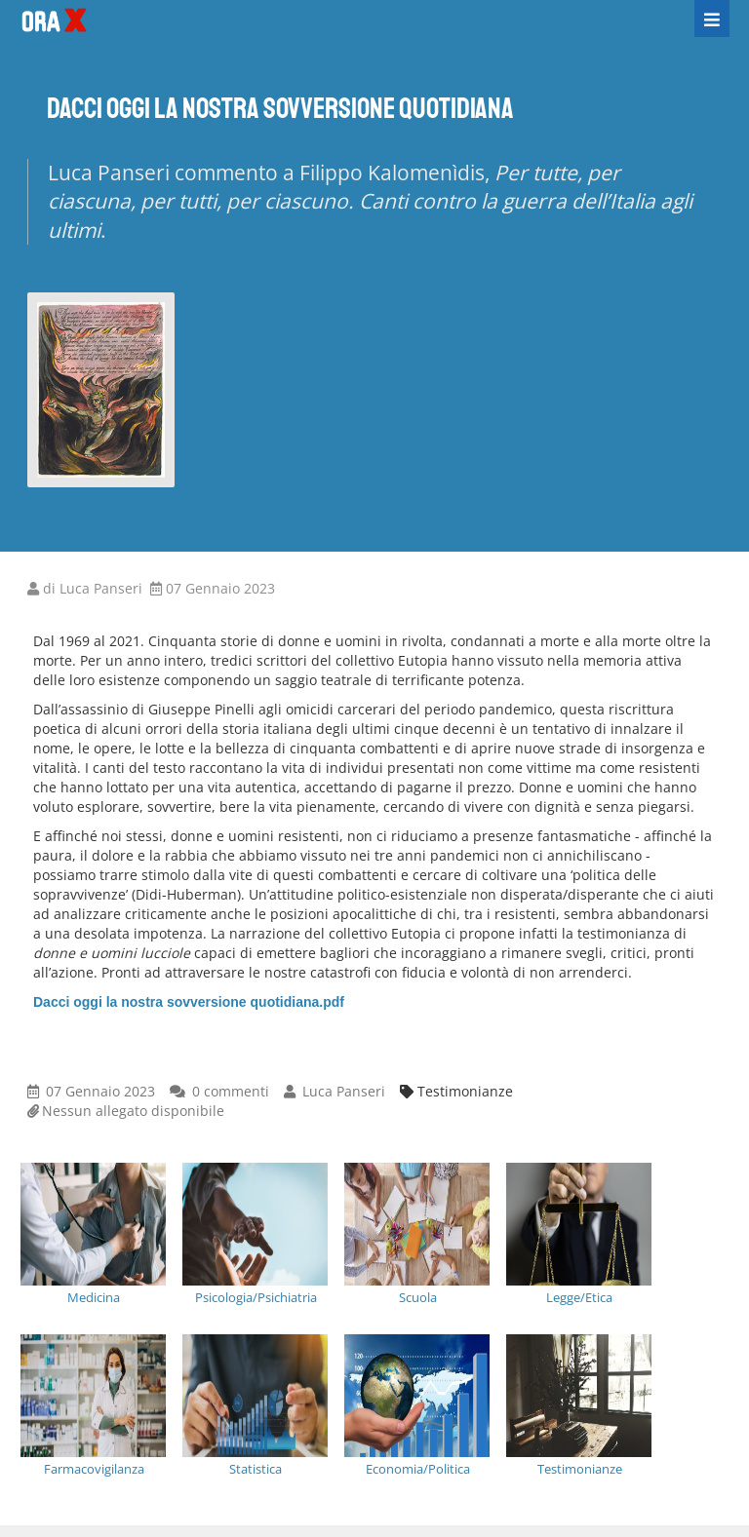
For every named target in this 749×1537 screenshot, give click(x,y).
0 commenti (230, 1091)
